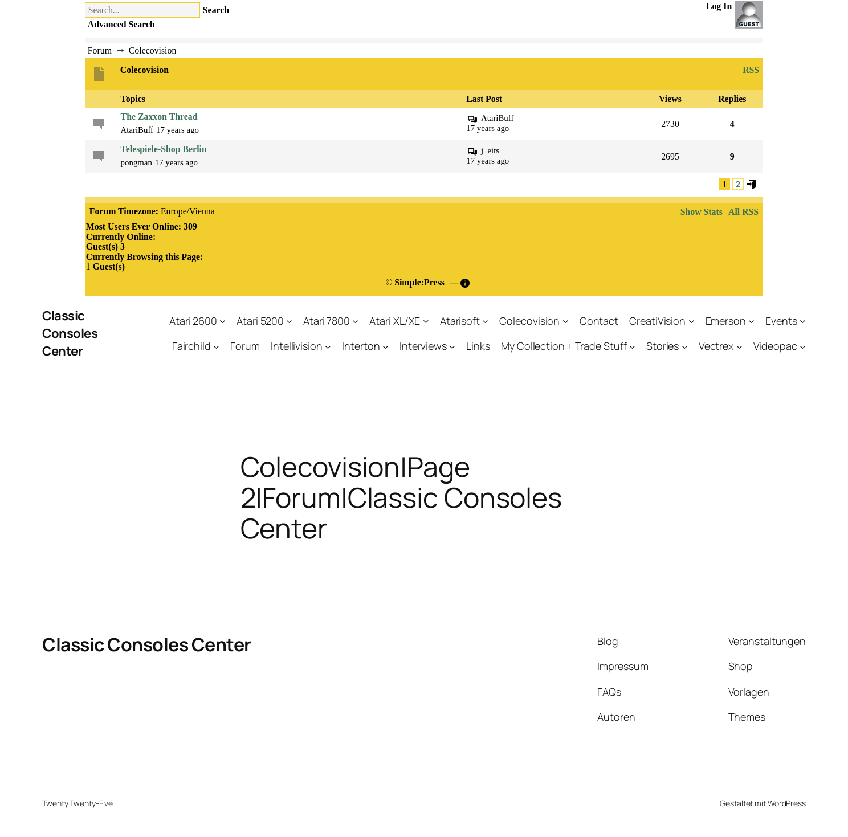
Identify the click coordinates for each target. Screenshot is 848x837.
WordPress (787, 803)
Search (216, 10)
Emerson (726, 321)
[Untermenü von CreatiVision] (691, 321)
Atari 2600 (193, 321)
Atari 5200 (260, 321)
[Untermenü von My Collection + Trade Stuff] (632, 346)
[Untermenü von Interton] (385, 346)
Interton (361, 346)
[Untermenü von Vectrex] (739, 346)
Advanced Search (121, 24)
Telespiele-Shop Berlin (164, 149)
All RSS (743, 212)
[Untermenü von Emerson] (751, 321)
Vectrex (716, 346)
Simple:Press (419, 282)
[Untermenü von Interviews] (452, 346)
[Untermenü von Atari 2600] (222, 321)
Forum (245, 346)
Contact (599, 321)
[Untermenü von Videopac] (803, 346)
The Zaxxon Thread (159, 116)
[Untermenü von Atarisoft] (485, 321)
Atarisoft (460, 321)
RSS (749, 70)
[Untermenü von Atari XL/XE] (426, 321)
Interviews (423, 346)
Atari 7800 (326, 321)
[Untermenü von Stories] (685, 346)
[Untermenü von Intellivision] (328, 346)
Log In (719, 6)
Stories (662, 346)
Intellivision (297, 346)
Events (781, 321)
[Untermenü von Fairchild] (216, 346)
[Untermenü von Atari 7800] (355, 321)
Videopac (775, 346)
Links (478, 346)
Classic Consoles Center (69, 333)
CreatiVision (657, 321)
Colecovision (529, 321)
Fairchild (191, 346)
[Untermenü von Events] (803, 321)
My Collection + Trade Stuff (563, 346)
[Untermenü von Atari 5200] (289, 321)
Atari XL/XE (394, 321)
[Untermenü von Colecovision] (565, 321)
